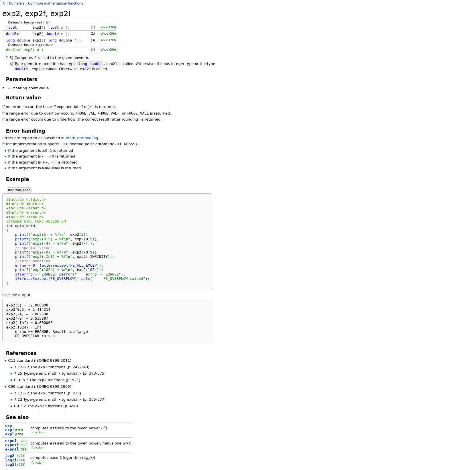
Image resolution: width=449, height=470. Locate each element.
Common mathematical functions (55, 3)
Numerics (16, 3)
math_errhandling (82, 138)
